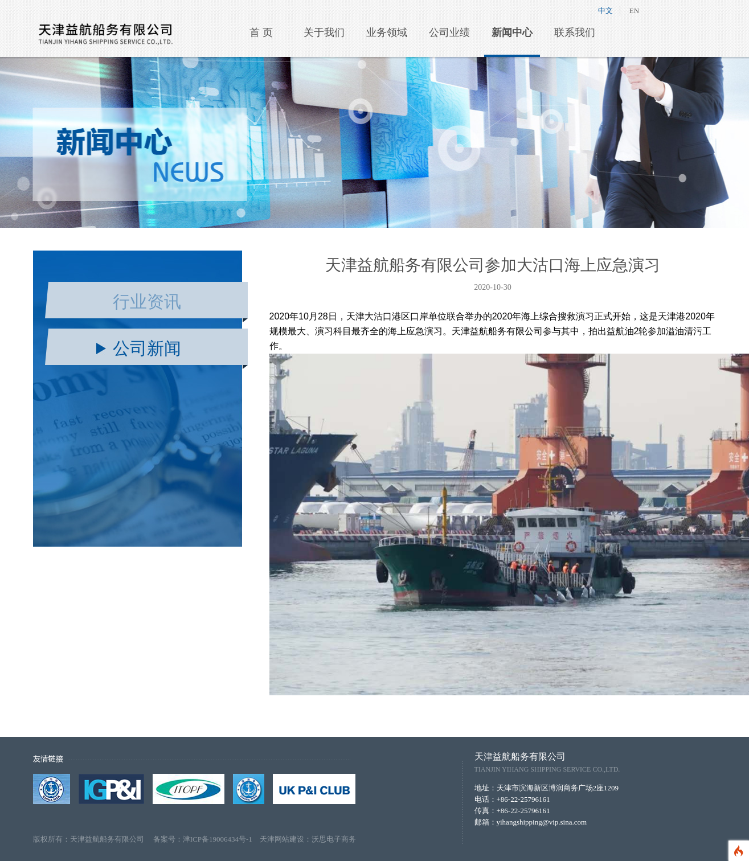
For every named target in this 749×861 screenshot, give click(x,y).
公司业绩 (449, 32)
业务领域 (386, 32)
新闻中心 (512, 32)
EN (634, 10)
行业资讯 (147, 301)
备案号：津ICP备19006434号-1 (206, 839)
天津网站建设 (282, 839)
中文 (605, 10)
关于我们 (324, 32)
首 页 (261, 32)
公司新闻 (147, 348)
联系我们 (574, 32)
